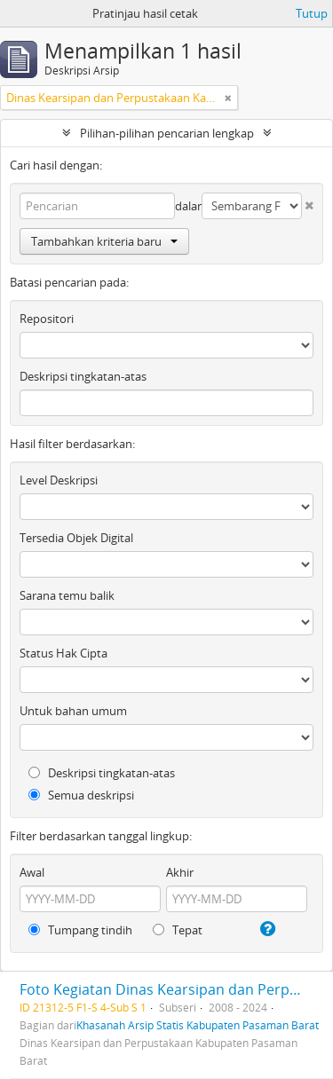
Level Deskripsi (59, 480)
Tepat (177, 930)
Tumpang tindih (80, 930)
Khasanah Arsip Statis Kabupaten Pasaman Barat (197, 1025)
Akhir (180, 872)
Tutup (312, 13)
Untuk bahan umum (73, 711)
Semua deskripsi (81, 795)
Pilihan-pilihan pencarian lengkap (167, 133)
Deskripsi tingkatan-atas (83, 376)
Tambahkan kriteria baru (104, 241)
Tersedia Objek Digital (76, 538)
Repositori (47, 319)
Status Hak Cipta (63, 653)
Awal (32, 872)
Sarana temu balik (67, 595)
